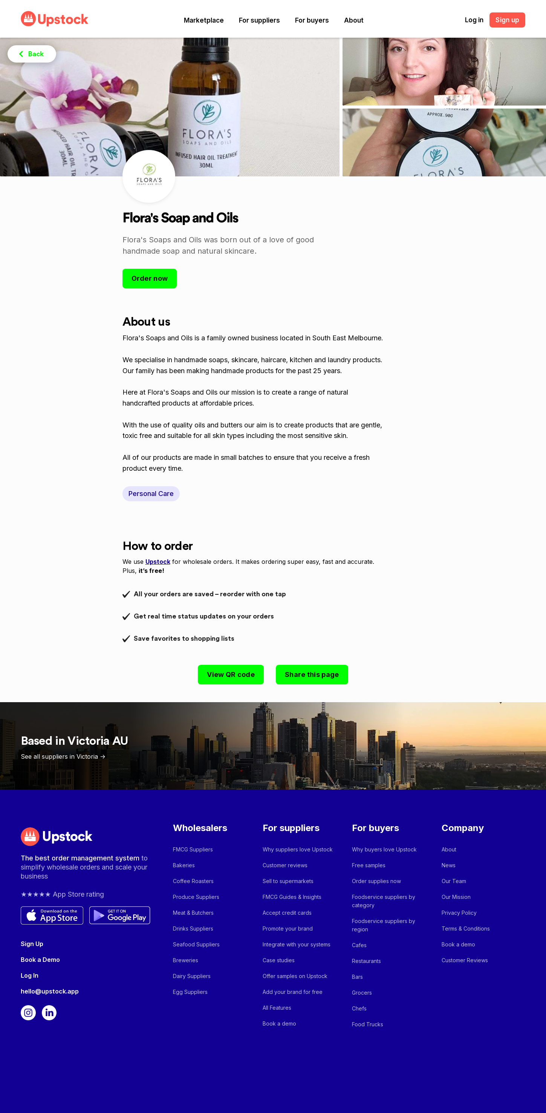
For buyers (312, 20)
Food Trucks (367, 1024)
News (449, 865)
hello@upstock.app (50, 991)
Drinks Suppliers (193, 928)
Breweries (185, 960)
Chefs (359, 1008)
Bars (357, 977)
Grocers (362, 992)
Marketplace (204, 20)
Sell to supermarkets (288, 881)
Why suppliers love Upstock (298, 849)
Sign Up (32, 944)
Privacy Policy (459, 912)
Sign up (507, 20)
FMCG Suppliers (193, 849)
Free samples (368, 865)
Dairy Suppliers (192, 976)
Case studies (279, 960)
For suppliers (259, 20)
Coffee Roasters (193, 881)
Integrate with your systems (296, 944)
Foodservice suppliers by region (383, 925)
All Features (277, 1007)
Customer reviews (285, 865)
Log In (29, 975)
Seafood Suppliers (196, 944)
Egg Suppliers (190, 992)
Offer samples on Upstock (295, 976)
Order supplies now (376, 881)
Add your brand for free (293, 992)
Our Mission (456, 897)
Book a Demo (40, 959)
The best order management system (81, 858)
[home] (55, 18)
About (354, 20)
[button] (203, 20)
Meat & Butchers (193, 912)
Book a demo (279, 1023)
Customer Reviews (465, 960)
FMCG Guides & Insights (292, 897)
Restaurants (366, 961)
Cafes (359, 945)
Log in (474, 20)
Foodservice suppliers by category (383, 901)
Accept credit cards (287, 912)
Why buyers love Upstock (384, 849)
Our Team (454, 881)
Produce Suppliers (196, 897)
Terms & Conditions (466, 928)
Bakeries (184, 865)
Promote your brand (288, 928)
